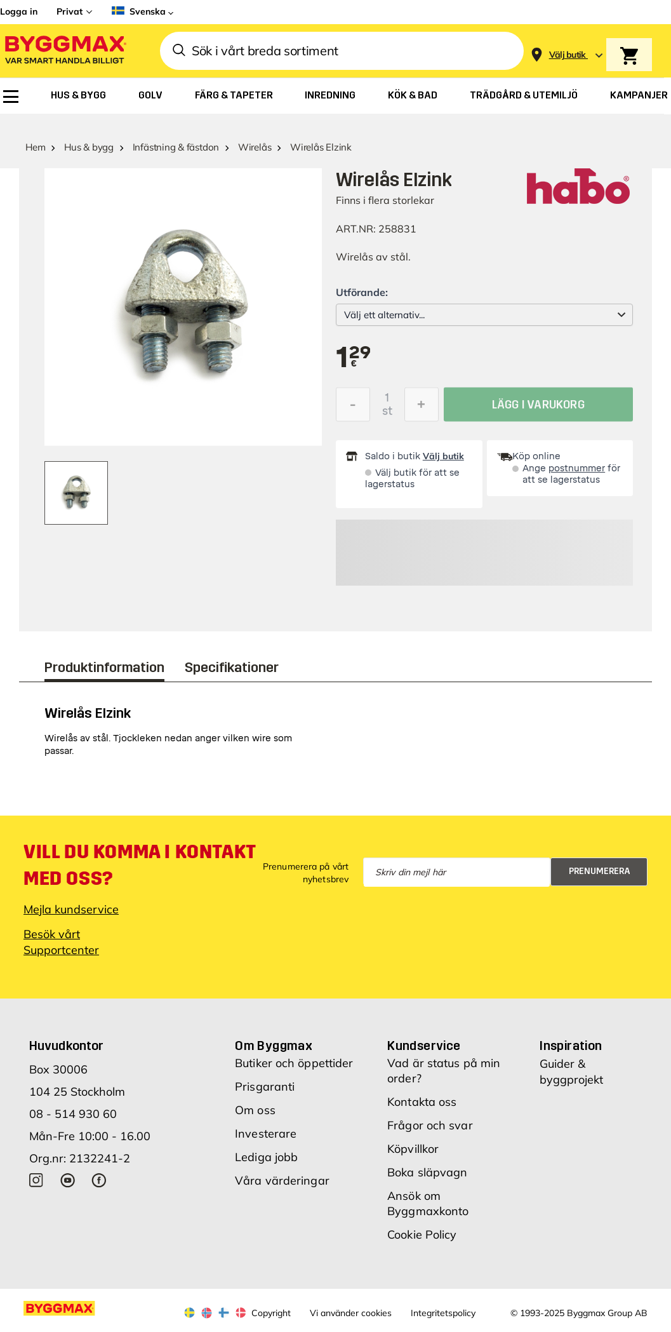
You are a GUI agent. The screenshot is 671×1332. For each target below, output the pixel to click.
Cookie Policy (421, 1234)
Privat (69, 11)
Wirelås (254, 147)
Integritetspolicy (443, 1313)
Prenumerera (599, 871)
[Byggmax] (65, 51)
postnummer (576, 468)
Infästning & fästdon (176, 147)
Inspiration (571, 1045)
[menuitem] (10, 96)
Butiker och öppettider (294, 1063)
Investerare (265, 1133)
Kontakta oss (421, 1101)
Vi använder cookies (351, 1313)
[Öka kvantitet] (421, 408)
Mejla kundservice (71, 909)
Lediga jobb (266, 1157)
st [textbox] (387, 414)
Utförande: (362, 292)
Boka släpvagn (427, 1172)
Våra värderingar (282, 1180)
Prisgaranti (265, 1086)
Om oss (255, 1110)
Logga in (18, 11)
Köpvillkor (413, 1148)
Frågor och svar (430, 1125)
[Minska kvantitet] (353, 408)
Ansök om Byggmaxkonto (427, 1203)
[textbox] (353, 358)
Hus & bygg (89, 147)
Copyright (271, 1313)
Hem (35, 147)
